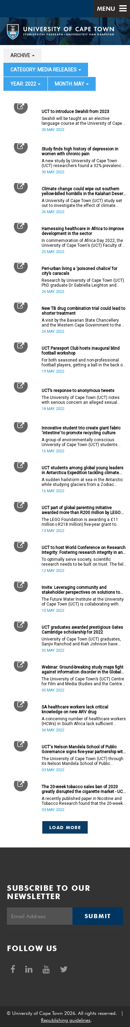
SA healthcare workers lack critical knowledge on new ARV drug (75, 709)
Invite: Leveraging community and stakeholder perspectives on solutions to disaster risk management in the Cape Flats (83, 590)
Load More (65, 827)
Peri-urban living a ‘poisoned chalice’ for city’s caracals (79, 271)
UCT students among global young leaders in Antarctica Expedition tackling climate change (82, 470)
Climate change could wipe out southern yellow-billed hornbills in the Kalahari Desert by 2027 (83, 191)
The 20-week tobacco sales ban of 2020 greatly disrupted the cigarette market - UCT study (83, 789)
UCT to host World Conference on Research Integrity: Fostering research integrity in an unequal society (83, 550)
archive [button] (22, 55)
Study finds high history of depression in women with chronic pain (80, 151)
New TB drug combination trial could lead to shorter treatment (83, 311)
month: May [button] (72, 84)
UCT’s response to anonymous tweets (78, 390)
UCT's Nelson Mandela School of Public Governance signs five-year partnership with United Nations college (83, 749)
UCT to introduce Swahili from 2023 (75, 111)
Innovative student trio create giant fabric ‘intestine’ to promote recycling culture (81, 430)
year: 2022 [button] (25, 84)
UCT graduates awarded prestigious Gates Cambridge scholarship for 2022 (82, 630)
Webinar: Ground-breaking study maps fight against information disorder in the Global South (82, 669)
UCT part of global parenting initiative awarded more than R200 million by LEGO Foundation (81, 510)
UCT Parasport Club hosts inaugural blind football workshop (81, 351)
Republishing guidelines (65, 1020)
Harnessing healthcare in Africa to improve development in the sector (83, 231)
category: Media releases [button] (45, 69)
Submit (98, 916)
